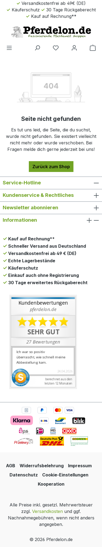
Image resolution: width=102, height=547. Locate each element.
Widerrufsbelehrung (42, 465)
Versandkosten (47, 511)
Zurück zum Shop (51, 166)
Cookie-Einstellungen (65, 475)
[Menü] (9, 47)
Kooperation (51, 484)
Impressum (80, 465)
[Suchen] (37, 47)
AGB (10, 465)
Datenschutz (24, 475)
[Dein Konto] (74, 47)
